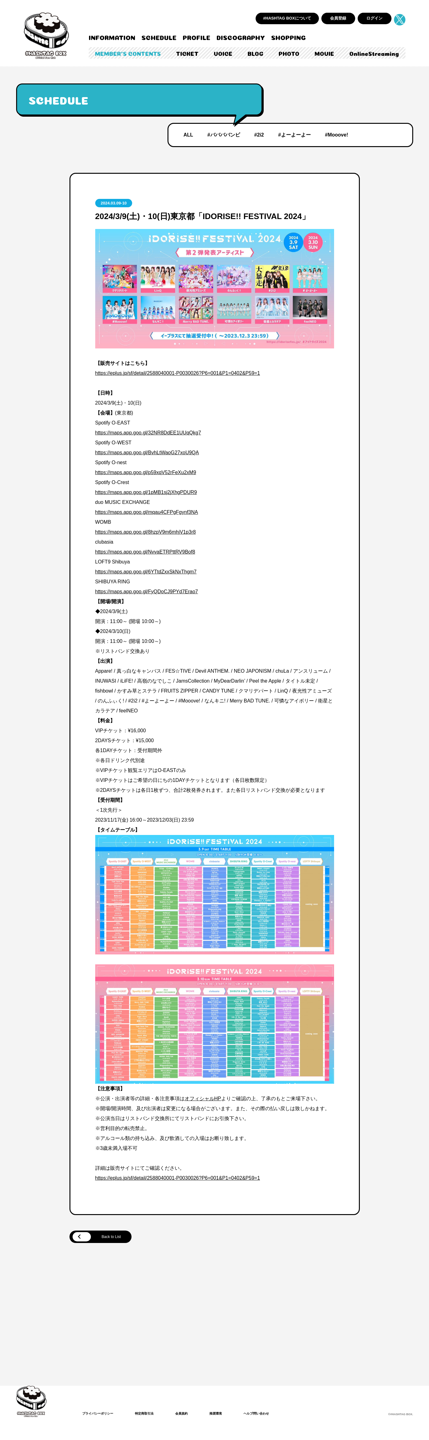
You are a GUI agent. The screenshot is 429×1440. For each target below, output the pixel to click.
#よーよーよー (294, 134)
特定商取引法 (152, 1414)
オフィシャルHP (203, 1098)
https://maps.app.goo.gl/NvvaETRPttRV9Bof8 (145, 551)
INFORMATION (112, 36)
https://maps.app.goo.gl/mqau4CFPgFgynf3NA (146, 512)
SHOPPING (288, 36)
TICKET (187, 53)
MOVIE (324, 53)
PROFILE (196, 36)
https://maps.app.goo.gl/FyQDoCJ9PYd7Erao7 (146, 591)
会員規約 (192, 1414)
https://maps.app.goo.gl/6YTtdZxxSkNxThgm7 (146, 571)
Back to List (103, 1237)
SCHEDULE (159, 36)
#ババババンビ (224, 134)
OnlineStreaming (374, 53)
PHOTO (289, 53)
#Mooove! (336, 134)
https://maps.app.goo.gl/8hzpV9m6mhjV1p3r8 (145, 532)
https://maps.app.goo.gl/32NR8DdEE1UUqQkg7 (148, 432)
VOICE (223, 53)
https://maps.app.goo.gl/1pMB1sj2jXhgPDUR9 (146, 492)
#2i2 (259, 134)
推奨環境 (229, 1414)
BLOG (255, 53)
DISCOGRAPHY (241, 36)
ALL (188, 134)
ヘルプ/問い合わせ (273, 1414)
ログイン (374, 18)
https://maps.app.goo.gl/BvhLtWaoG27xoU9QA (147, 452)
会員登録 (338, 18)
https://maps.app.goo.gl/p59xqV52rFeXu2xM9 (145, 472)
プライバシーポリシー (100, 1414)
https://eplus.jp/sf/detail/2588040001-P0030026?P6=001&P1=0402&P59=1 (177, 373)
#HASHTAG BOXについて (287, 18)
